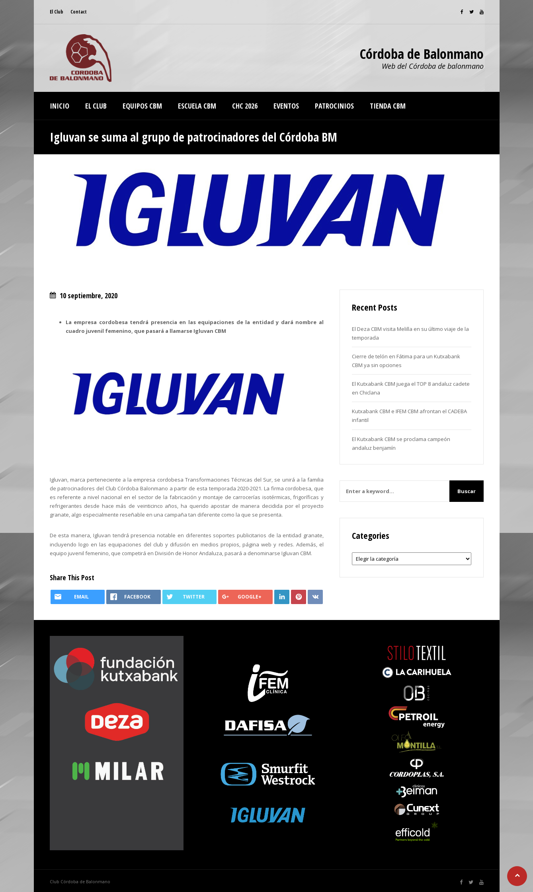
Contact (78, 11)
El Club (56, 11)
